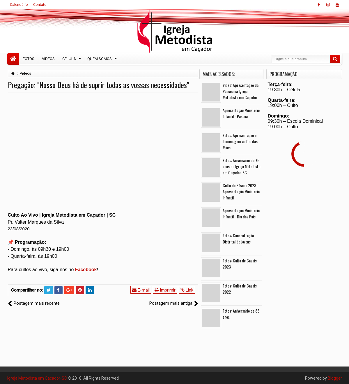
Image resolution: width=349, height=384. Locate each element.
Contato (40, 4)
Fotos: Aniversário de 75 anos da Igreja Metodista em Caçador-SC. (241, 166)
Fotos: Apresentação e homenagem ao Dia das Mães (240, 141)
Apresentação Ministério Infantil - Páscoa (241, 113)
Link (186, 290)
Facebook (86, 269)
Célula (69, 59)
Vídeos (48, 59)
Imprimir (165, 290)
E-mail (141, 290)
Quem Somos (99, 59)
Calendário (19, 4)
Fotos (28, 59)
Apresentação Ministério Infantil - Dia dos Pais (241, 213)
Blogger (335, 378)
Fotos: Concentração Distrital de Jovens (238, 238)
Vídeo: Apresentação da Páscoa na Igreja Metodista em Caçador (240, 91)
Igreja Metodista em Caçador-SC (37, 378)
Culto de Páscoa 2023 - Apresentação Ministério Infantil (241, 191)
